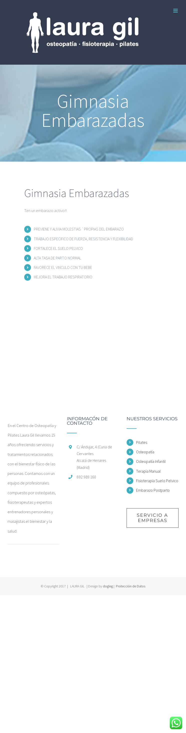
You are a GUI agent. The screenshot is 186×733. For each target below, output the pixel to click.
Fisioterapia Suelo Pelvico (157, 480)
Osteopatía (145, 451)
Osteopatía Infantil (151, 461)
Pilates (141, 442)
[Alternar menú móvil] (176, 10)
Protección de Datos (130, 586)
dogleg (108, 586)
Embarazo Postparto (153, 490)
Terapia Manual (148, 471)
